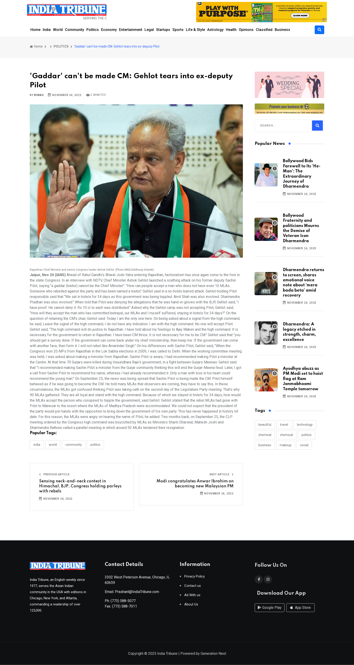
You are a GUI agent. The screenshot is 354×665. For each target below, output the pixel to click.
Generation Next (213, 654)
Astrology (215, 30)
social (304, 445)
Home (35, 30)
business (264, 445)
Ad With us (192, 597)
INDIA (36, 444)
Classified (264, 30)
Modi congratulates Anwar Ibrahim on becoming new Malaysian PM (195, 483)
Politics (92, 30)
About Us (191, 606)
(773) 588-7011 (124, 608)
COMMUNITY (73, 444)
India (47, 30)
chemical (264, 435)
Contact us (192, 587)
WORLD (53, 444)
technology (305, 424)
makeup (286, 445)
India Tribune (167, 654)
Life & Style (195, 30)
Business (282, 30)
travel (284, 424)
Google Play (270, 612)
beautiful (264, 424)
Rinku (38, 95)
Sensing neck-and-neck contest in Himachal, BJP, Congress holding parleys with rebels (80, 486)
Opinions (246, 30)
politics (307, 435)
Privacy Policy (194, 578)
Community (74, 30)
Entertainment (130, 30)
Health (231, 30)
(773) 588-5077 (123, 602)
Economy (109, 30)
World (58, 30)
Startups (163, 30)
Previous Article (54, 474)
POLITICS (61, 46)
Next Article (221, 474)
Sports (178, 30)
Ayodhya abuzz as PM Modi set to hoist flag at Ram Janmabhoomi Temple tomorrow (303, 379)
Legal (149, 30)
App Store (300, 612)
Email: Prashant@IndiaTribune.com (132, 593)
